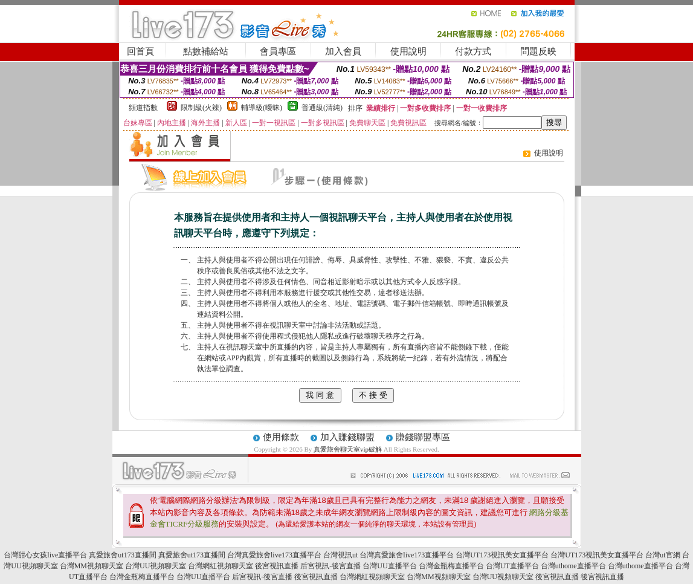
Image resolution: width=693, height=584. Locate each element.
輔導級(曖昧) (261, 107)
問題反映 (538, 51)
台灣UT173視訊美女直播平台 (502, 555)
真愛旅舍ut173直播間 (122, 555)
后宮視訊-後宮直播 (330, 566)
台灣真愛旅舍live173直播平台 (274, 555)
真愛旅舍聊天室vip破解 (348, 449)
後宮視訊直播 (276, 566)
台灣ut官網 (662, 555)
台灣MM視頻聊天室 (91, 566)
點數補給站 (205, 51)
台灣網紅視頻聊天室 (220, 566)
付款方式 (473, 51)
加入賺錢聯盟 (347, 437)
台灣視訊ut (340, 555)
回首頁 (140, 51)
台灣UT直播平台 (512, 566)
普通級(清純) (322, 107)
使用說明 (408, 51)
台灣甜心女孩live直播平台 (45, 555)
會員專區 (278, 51)
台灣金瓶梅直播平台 (451, 566)
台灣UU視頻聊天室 (155, 566)
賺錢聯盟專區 (423, 437)
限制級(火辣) (201, 107)
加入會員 (343, 51)
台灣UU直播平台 (389, 566)
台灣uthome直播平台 (573, 566)
